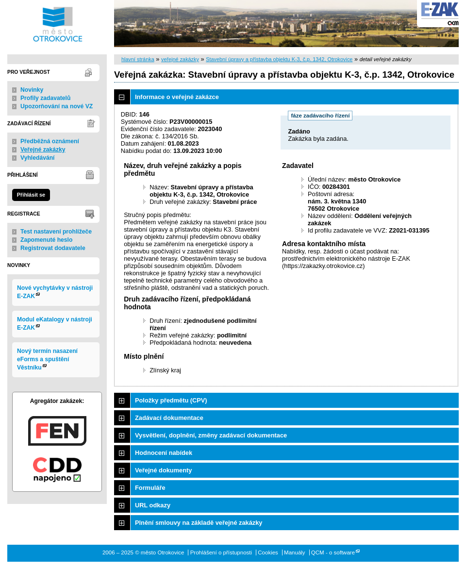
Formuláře (150, 487)
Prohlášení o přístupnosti (221, 552)
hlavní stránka (137, 59)
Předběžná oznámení (49, 141)
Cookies (268, 552)
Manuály (294, 552)
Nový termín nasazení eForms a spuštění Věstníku (47, 359)
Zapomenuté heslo (46, 239)
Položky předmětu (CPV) (171, 400)
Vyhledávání (37, 157)
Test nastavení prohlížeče (56, 231)
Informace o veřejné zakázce (177, 96)
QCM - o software (333, 552)
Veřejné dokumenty (163, 470)
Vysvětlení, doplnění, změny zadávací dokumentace (211, 435)
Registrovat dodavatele (52, 248)
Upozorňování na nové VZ (56, 106)
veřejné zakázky (180, 59)
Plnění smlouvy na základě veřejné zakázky (198, 522)
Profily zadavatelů (45, 98)
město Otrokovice (57, 23)
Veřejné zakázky (43, 149)
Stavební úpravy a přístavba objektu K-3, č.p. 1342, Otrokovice (279, 59)
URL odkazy (152, 505)
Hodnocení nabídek (163, 452)
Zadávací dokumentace (169, 417)
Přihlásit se (31, 195)
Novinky (31, 89)
